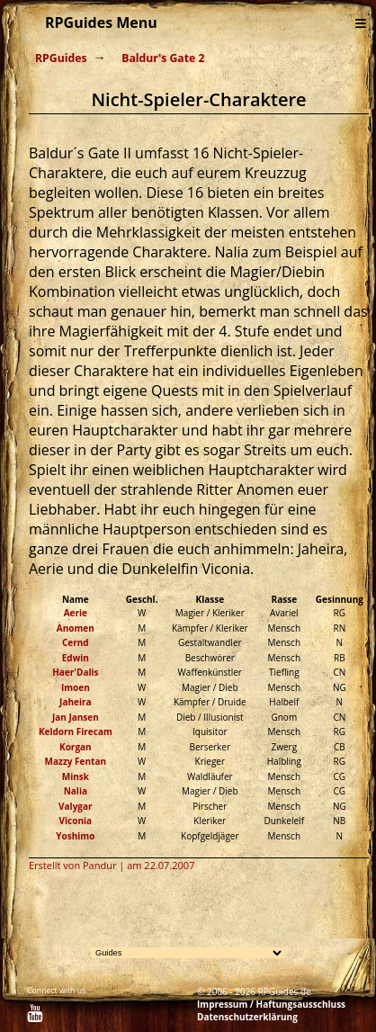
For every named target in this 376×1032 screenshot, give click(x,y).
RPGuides (61, 58)
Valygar (75, 806)
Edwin (75, 657)
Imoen (75, 687)
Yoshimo (75, 836)
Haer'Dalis (75, 672)
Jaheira (75, 701)
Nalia (75, 791)
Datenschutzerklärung (247, 1016)
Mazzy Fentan (75, 761)
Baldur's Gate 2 (162, 58)
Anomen (75, 628)
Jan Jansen (75, 717)
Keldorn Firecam (75, 731)
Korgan (75, 746)
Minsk (75, 776)
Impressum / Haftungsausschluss (271, 1004)
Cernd (75, 642)
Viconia (76, 820)
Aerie (75, 612)
